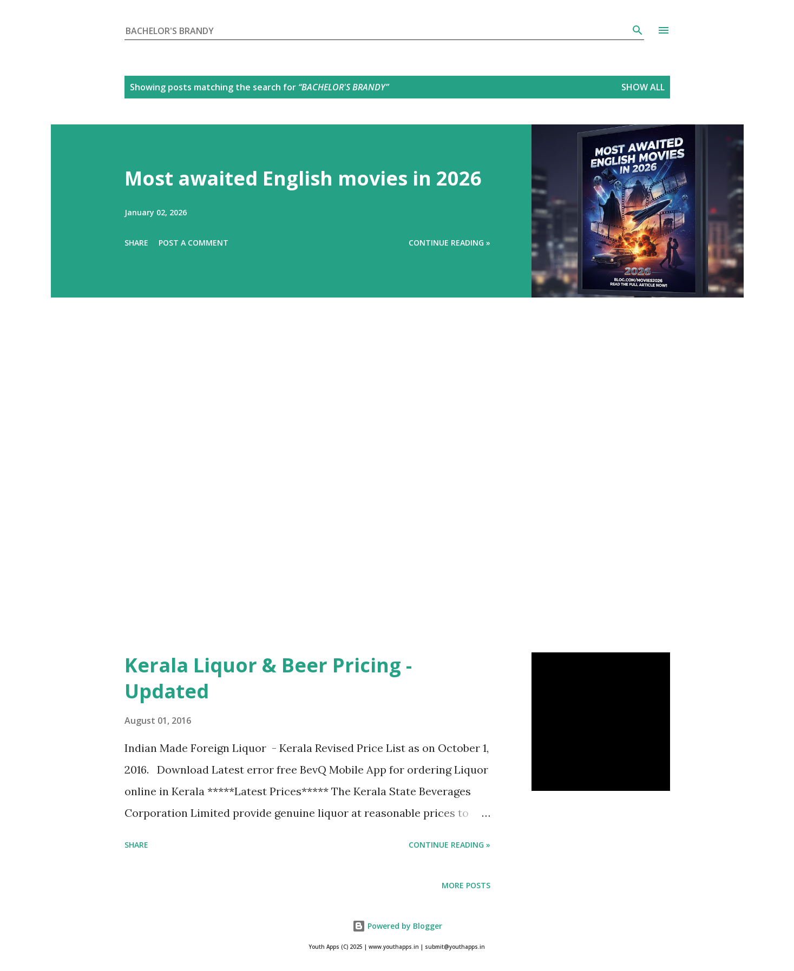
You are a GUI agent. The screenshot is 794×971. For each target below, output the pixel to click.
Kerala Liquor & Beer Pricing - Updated (268, 678)
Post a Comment (193, 242)
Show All (643, 87)
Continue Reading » (449, 242)
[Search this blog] (377, 31)
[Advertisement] (375, 490)
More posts (466, 885)
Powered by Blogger (397, 926)
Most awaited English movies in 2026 (303, 178)
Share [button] (136, 242)
